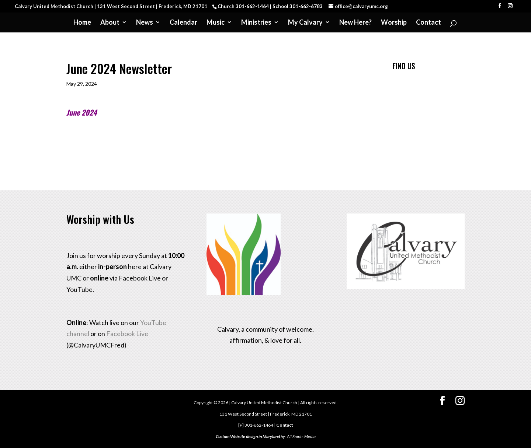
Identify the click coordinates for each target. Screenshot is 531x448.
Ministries (256, 23)
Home (82, 23)
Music (215, 23)
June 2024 (81, 112)
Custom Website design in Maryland (248, 436)
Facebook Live (127, 333)
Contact (428, 23)
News (144, 23)
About (109, 23)
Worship (394, 23)
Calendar (183, 23)
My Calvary (305, 23)
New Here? (355, 23)
